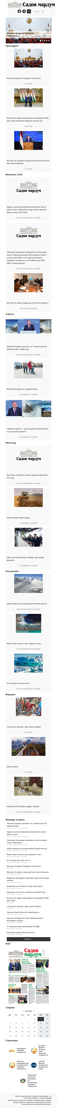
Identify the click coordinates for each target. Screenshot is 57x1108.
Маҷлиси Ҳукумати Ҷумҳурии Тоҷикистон (24, 78)
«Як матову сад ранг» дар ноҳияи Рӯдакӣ (24, 727)
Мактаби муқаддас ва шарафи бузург (22, 389)
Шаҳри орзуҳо (12, 767)
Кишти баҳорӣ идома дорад (18, 518)
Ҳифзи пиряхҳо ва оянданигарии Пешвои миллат (27, 604)
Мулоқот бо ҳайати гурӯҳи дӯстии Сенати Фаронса (27, 303)
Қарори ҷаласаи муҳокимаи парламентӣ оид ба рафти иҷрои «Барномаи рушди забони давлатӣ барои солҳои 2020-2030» (27, 209)
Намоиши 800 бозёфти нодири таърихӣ (23, 806)
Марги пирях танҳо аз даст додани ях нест (24, 644)
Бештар (28, 939)
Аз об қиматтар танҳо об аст (18, 683)
